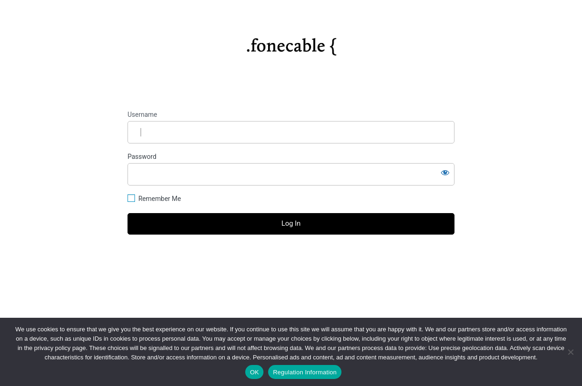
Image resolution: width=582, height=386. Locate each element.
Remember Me (159, 198)
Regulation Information (304, 372)
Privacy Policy (291, 296)
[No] (570, 352)
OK (254, 372)
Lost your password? (291, 259)
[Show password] (445, 172)
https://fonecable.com (291, 43)
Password (142, 156)
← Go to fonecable (291, 275)
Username (142, 114)
